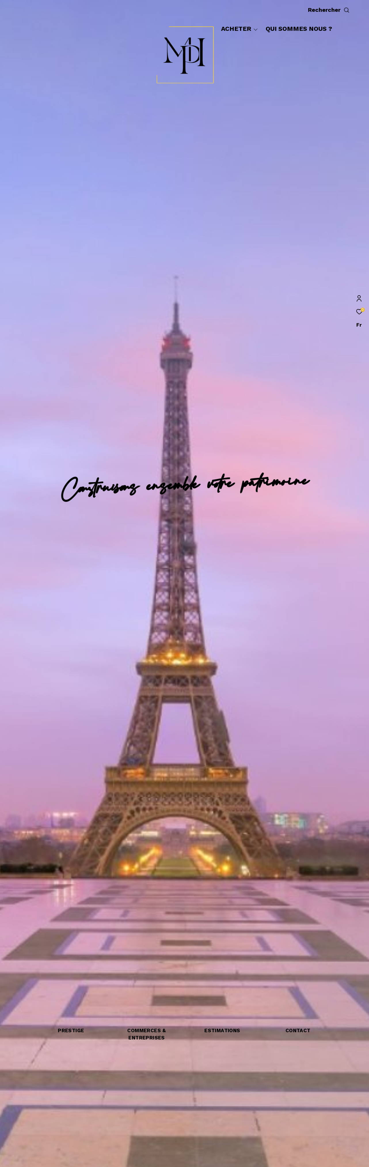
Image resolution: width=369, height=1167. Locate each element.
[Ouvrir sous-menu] (255, 29)
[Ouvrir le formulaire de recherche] (342, 10)
